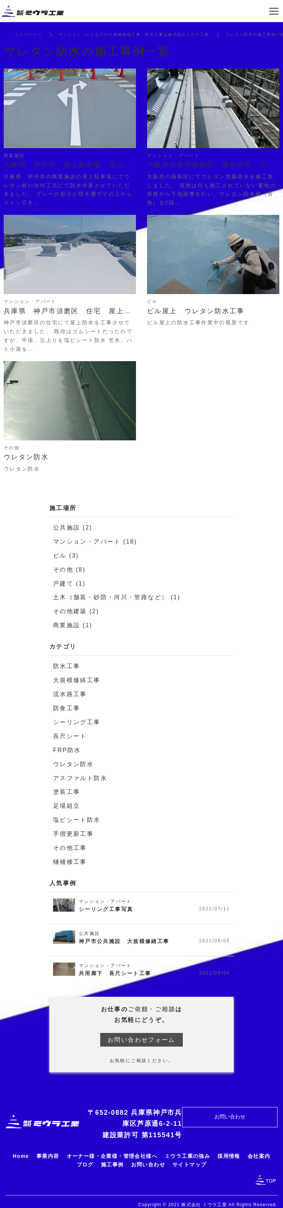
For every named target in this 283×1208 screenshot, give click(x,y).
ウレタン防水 (73, 760)
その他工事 (70, 842)
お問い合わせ (229, 1111)
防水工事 (66, 664)
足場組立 (66, 801)
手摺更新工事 (73, 828)
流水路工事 (70, 691)
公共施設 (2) (72, 527)
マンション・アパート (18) (95, 541)
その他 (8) (69, 568)
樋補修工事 (70, 856)
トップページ (28, 34)
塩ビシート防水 (77, 815)
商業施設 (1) (72, 623)
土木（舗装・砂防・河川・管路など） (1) (117, 596)
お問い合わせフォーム (141, 1034)
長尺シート (70, 733)
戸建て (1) (69, 582)
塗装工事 (66, 787)
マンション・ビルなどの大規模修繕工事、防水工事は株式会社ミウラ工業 (134, 34)
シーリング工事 (77, 719)
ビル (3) (66, 555)
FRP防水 (67, 746)
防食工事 (66, 705)
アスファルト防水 (80, 774)
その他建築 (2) (76, 610)
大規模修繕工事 (77, 678)
